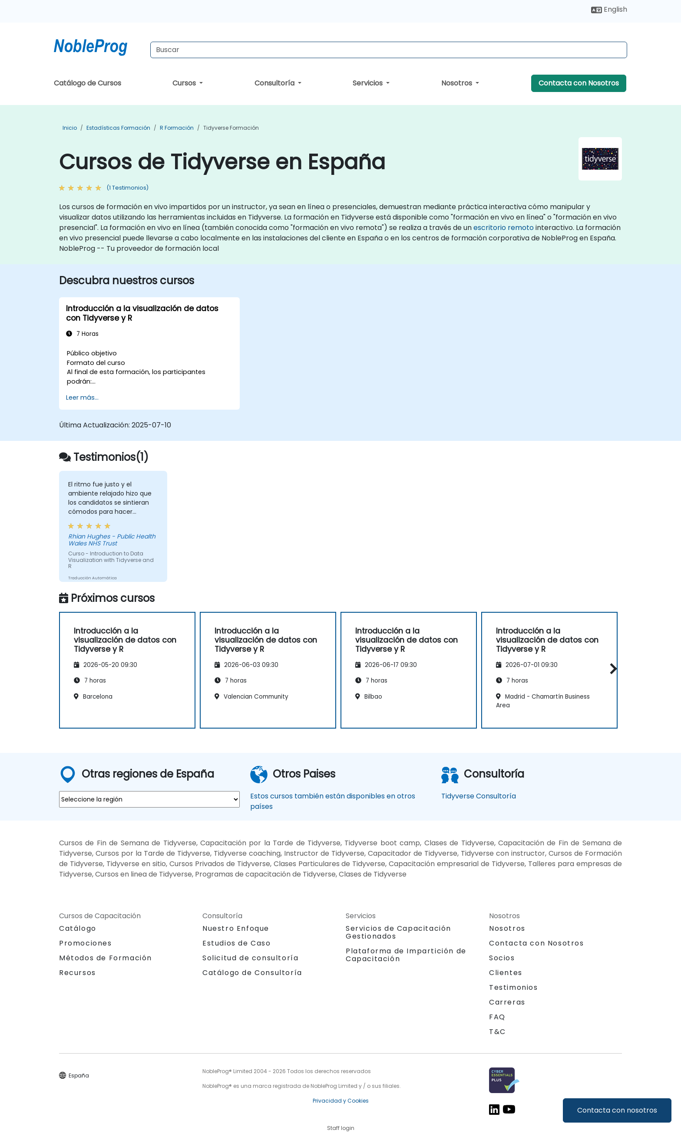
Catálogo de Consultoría (252, 973)
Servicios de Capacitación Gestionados (398, 932)
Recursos (77, 973)
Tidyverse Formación (231, 127)
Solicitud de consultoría (250, 958)
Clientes (505, 973)
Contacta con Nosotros (579, 83)
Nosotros (457, 83)
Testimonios (513, 987)
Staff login (340, 1128)
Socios (502, 958)
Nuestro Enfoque (235, 928)
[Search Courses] (388, 50)
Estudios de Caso (236, 943)
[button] (611, 668)
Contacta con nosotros (617, 1110)
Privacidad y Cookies (341, 1100)
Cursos (185, 83)
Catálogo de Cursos (87, 83)
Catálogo (77, 928)
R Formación (177, 127)
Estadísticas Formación (118, 127)
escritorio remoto (503, 228)
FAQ (497, 1017)
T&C (497, 1032)
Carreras (507, 1002)
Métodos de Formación (105, 958)
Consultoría (275, 83)
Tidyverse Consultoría (478, 796)
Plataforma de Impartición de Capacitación (406, 955)
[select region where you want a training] (149, 799)
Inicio (70, 127)
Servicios (368, 83)
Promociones (85, 943)
